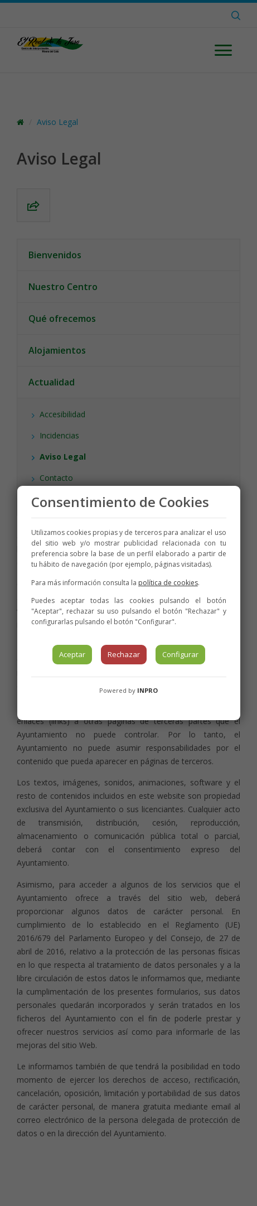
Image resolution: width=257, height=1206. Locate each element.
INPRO (147, 690)
